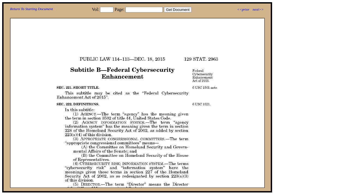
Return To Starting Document (31, 9)
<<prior (243, 9)
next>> (258, 9)
